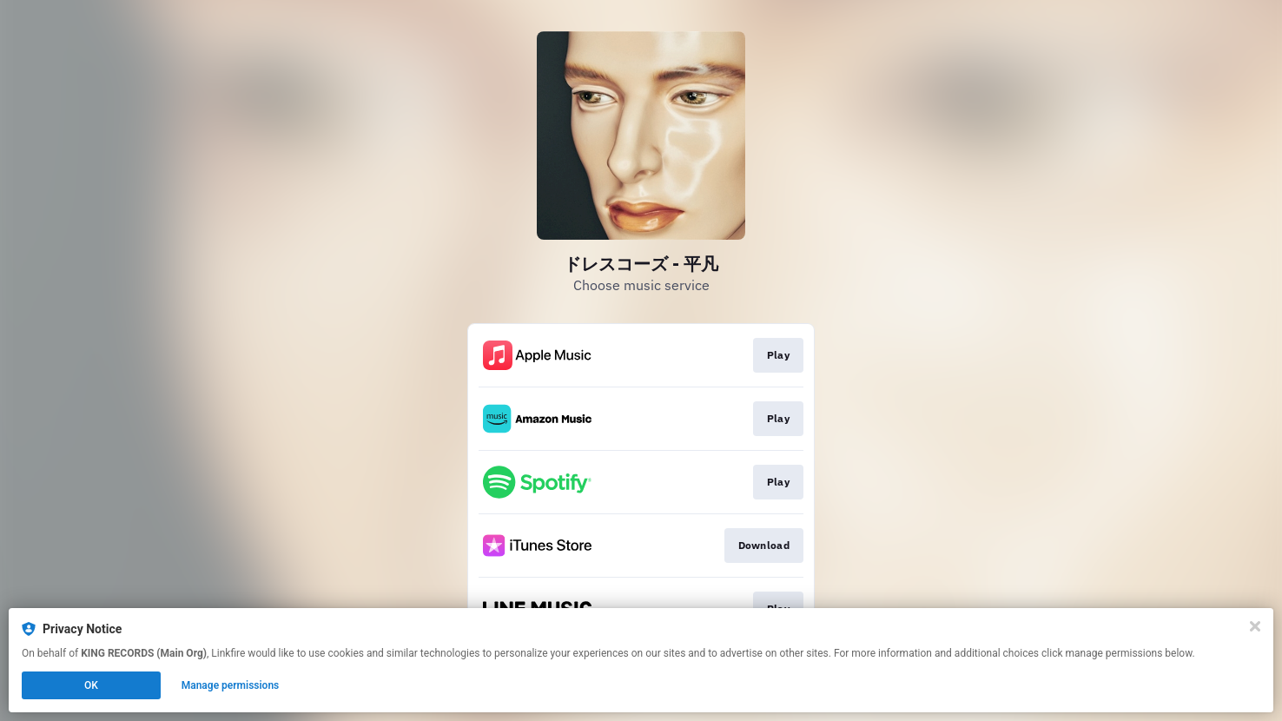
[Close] (1255, 626)
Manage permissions (231, 685)
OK (91, 685)
